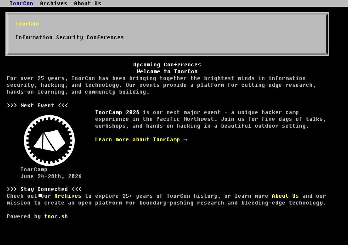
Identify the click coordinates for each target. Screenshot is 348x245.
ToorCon (21, 3)
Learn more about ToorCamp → (141, 139)
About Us (285, 196)
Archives (68, 196)
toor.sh (56, 216)
